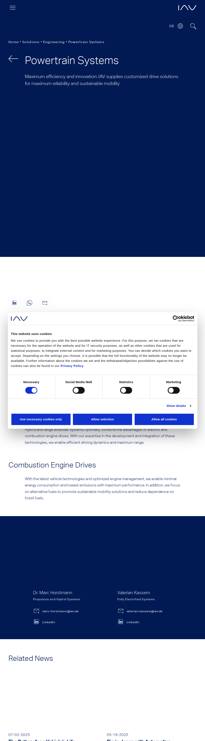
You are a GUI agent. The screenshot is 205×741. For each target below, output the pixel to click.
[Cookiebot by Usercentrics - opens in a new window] (175, 318)
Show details (176, 406)
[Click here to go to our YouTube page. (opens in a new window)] (13, 701)
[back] (13, 58)
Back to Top (195, 658)
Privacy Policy (71, 366)
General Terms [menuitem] (79, 724)
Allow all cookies (164, 419)
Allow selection (102, 419)
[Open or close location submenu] (180, 26)
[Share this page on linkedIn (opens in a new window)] (14, 120)
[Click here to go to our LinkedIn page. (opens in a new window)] (30, 701)
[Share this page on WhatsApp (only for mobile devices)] (30, 120)
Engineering (54, 42)
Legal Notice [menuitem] (19, 724)
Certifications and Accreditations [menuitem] (126, 724)
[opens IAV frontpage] (187, 7)
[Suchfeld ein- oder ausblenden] (193, 26)
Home (13, 42)
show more (102, 620)
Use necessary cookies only (41, 419)
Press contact (128, 654)
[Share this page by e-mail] (45, 120)
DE (171, 26)
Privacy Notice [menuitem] (49, 724)
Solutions (31, 42)
